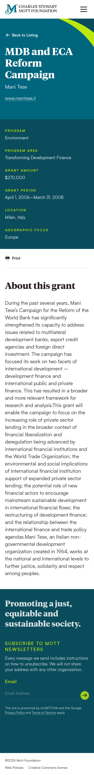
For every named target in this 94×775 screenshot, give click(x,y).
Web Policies (14, 768)
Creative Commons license (47, 768)
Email (11, 681)
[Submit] (84, 695)
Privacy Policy (15, 712)
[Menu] (83, 9)
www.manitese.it (20, 98)
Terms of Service (44, 712)
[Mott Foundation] (33, 9)
